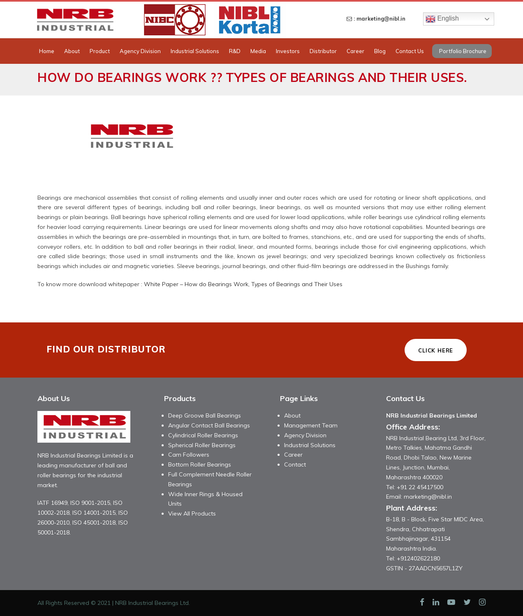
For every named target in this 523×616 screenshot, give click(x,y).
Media (258, 51)
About (72, 51)
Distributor (323, 51)
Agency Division (140, 51)
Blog (380, 51)
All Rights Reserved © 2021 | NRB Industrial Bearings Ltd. (113, 603)
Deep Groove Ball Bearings (204, 415)
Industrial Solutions (195, 51)
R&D (235, 51)
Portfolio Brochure (462, 51)
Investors (288, 51)
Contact (295, 464)
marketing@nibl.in (428, 496)
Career (355, 51)
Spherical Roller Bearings (202, 445)
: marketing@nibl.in (376, 18)
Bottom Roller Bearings (199, 464)
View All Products (192, 513)
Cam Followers (188, 454)
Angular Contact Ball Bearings (209, 425)
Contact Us (410, 51)
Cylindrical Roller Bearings (203, 435)
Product (100, 51)
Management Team (311, 425)
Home (46, 51)
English (442, 19)
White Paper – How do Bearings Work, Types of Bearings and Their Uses (243, 284)
